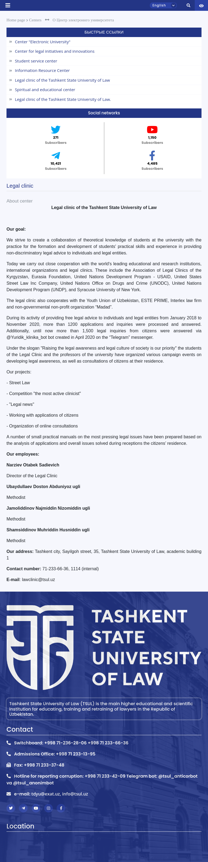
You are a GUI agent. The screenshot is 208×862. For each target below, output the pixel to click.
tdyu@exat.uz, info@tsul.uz (59, 794)
